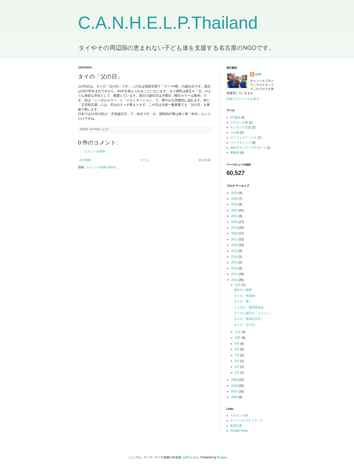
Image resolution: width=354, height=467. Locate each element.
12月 (238, 285)
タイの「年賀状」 (246, 296)
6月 (237, 361)
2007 (235, 391)
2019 (235, 227)
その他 (234, 132)
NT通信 (235, 117)
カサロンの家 (239, 122)
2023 (235, 204)
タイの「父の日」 (246, 325)
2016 (235, 245)
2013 (235, 262)
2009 (235, 380)
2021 (235, 216)
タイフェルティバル (243, 137)
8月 (237, 349)
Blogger (222, 457)
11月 (238, 332)
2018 (235, 233)
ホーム (144, 160)
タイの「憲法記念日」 (249, 319)
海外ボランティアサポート (248, 147)
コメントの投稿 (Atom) (101, 167)
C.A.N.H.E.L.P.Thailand (168, 22)
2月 (237, 372)
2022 (235, 210)
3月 (237, 366)
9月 (237, 343)
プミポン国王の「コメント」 (253, 313)
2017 (235, 239)
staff (258, 74)
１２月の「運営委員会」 (250, 307)
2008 (235, 385)
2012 (235, 268)
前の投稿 (204, 160)
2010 (235, 280)
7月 (237, 355)
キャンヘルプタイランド (246, 420)
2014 (235, 256)
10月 (238, 337)
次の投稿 (85, 160)
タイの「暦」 (243, 301)
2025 (235, 193)
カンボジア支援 (240, 127)
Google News (239, 430)
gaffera (187, 457)
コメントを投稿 (94, 151)
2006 (235, 397)
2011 (235, 274)
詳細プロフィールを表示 (243, 99)
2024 (235, 198)
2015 (235, 251)
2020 (235, 222)
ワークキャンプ (240, 142)
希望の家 (236, 425)
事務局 (234, 152)
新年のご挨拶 (243, 290)
